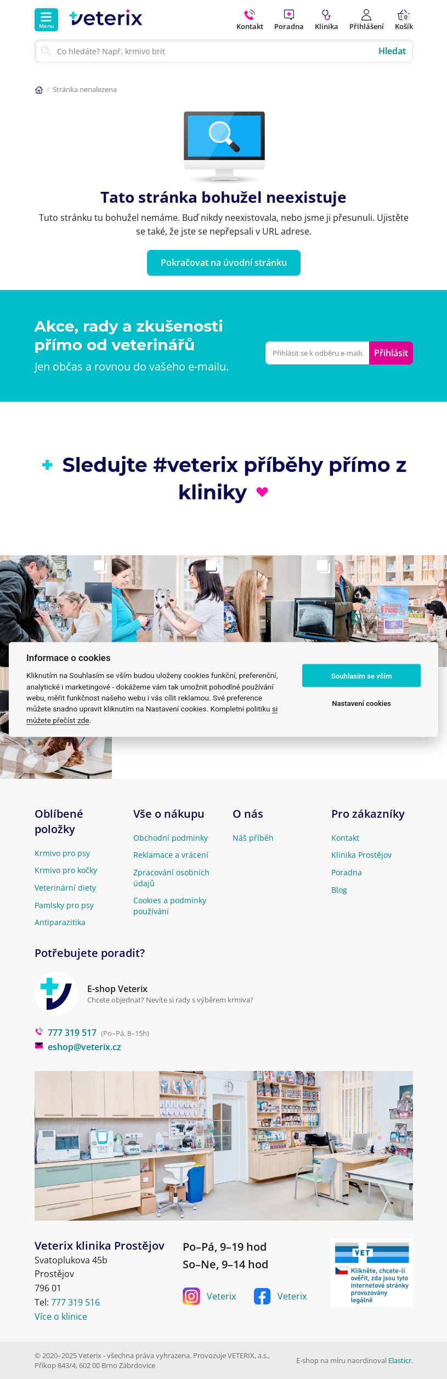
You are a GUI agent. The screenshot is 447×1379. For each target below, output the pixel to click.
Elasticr (399, 1360)
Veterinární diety (65, 887)
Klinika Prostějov (361, 855)
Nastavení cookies (361, 703)
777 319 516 (75, 1302)
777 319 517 (66, 1033)
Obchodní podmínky (170, 838)
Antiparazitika (60, 922)
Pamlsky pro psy (64, 905)
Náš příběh (253, 838)
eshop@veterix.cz (78, 1047)
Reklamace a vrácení (170, 855)
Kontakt (345, 838)
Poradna (346, 872)
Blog (339, 890)
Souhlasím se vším (361, 675)
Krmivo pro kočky (66, 870)
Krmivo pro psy (62, 853)
